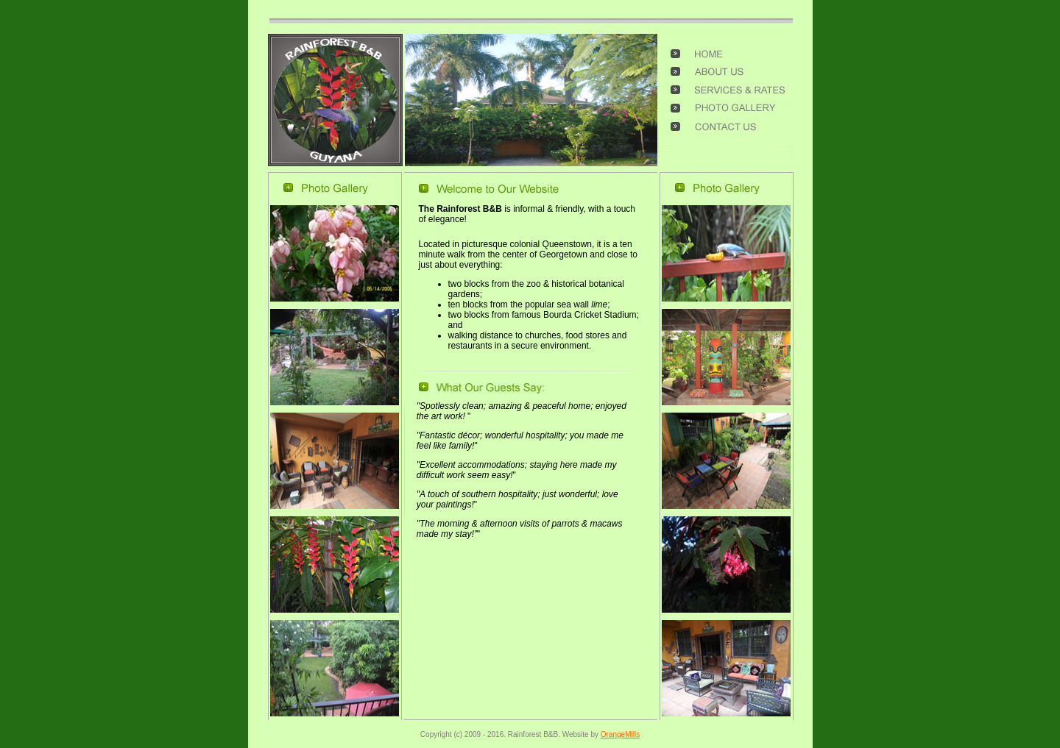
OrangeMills (620, 734)
